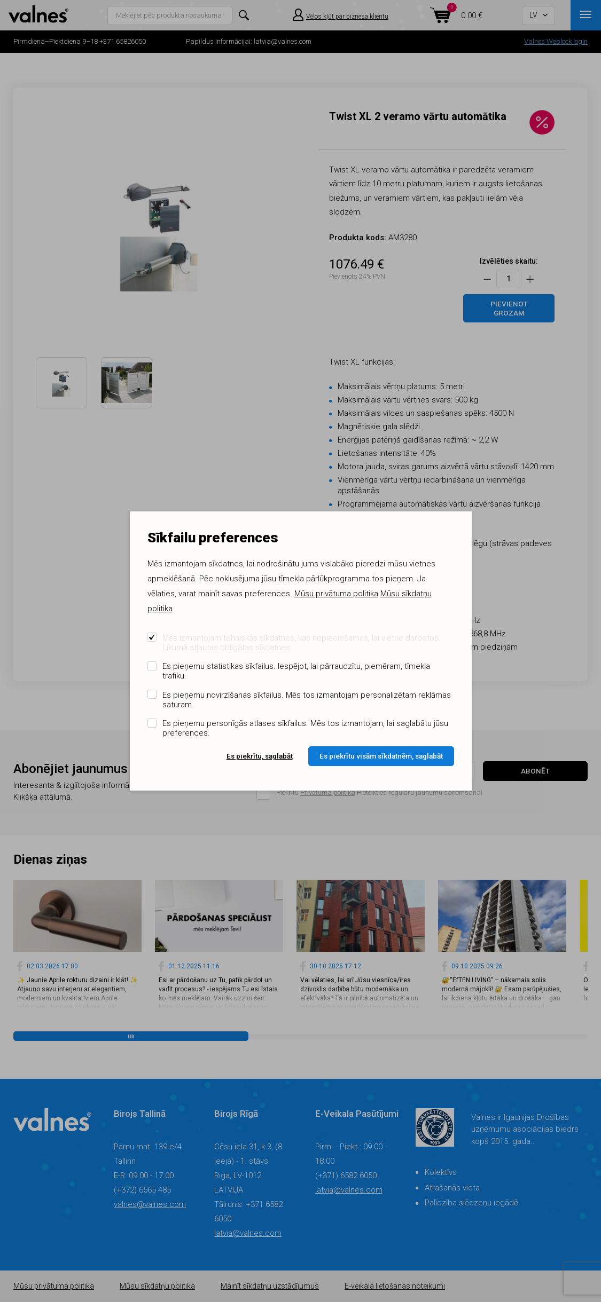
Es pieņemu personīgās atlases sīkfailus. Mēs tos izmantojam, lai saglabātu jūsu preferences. (305, 728)
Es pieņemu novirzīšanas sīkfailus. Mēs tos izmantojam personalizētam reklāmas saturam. (306, 699)
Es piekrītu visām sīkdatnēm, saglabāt (381, 756)
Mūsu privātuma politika (336, 593)
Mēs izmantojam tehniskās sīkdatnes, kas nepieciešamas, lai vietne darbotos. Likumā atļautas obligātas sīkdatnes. (301, 642)
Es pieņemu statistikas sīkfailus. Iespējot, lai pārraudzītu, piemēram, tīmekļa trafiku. (296, 671)
